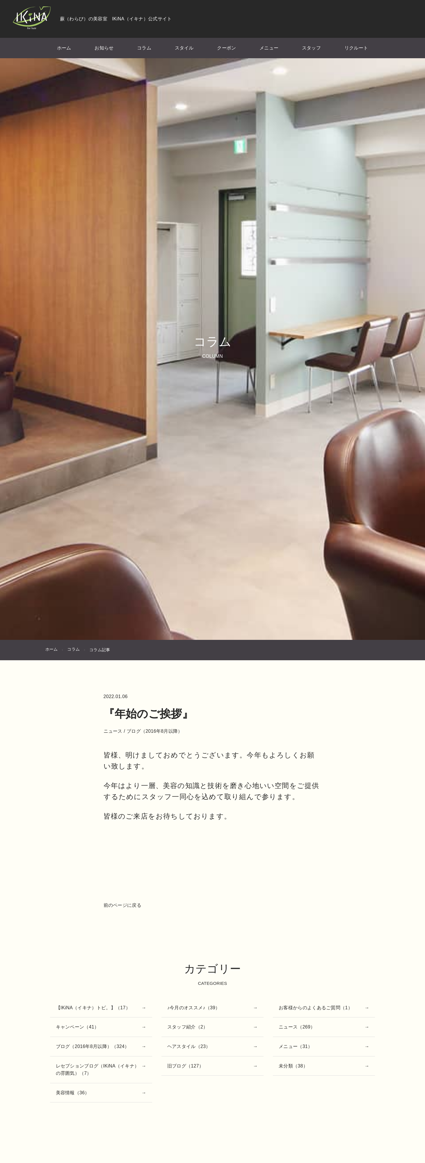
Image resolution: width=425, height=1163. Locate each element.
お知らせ (104, 47)
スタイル (184, 47)
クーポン (226, 47)
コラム (144, 47)
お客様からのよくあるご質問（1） (316, 1007)
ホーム (64, 47)
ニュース (113, 731)
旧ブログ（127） (185, 1065)
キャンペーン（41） (77, 1026)
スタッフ (311, 47)
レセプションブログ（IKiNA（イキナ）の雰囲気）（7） (97, 1069)
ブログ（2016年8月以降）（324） (92, 1046)
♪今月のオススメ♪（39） (193, 1007)
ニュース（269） (297, 1026)
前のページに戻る (122, 905)
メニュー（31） (295, 1046)
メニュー (268, 47)
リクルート (356, 47)
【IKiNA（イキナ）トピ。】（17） (93, 1007)
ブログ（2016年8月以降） (155, 731)
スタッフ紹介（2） (187, 1026)
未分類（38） (293, 1065)
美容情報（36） (73, 1092)
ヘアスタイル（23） (189, 1046)
